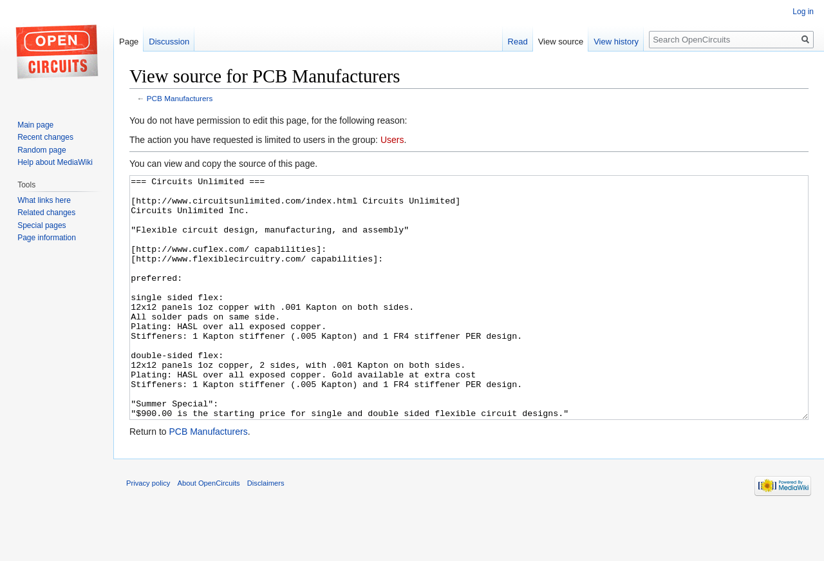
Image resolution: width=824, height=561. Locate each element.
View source (561, 41)
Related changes (46, 212)
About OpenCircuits (209, 531)
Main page (35, 124)
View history (616, 41)
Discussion (169, 41)
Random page (41, 150)
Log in (803, 11)
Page (128, 41)
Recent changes (45, 137)
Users (392, 140)
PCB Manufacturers (180, 98)
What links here (44, 200)
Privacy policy (148, 531)
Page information (46, 237)
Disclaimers (266, 531)
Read (518, 41)
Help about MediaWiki (55, 162)
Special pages (41, 225)
